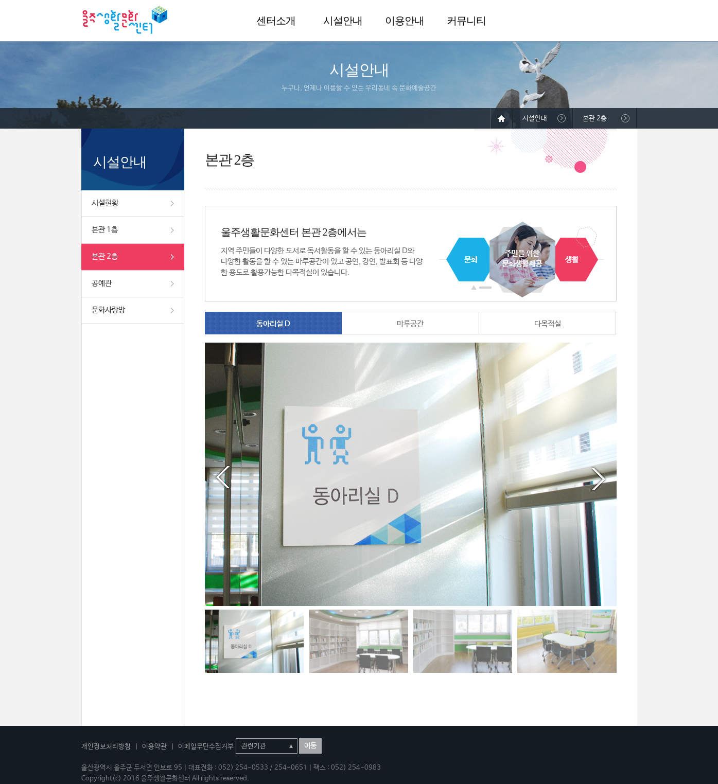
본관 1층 (105, 229)
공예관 (102, 283)
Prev (223, 477)
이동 (310, 746)
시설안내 (342, 20)
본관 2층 (105, 256)
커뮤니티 (466, 20)
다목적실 (547, 323)
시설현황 (105, 203)
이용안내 (404, 20)
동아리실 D (273, 323)
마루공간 (410, 323)
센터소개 (275, 20)
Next (599, 477)
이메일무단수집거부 (206, 747)
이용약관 (154, 747)
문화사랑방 (108, 310)
